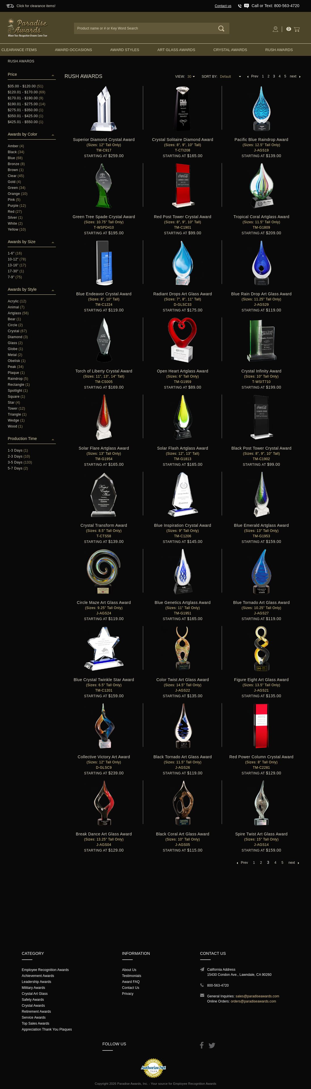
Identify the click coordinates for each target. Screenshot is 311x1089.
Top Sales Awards (35, 1023)
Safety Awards (33, 1000)
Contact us (223, 6)
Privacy (128, 994)
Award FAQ (131, 982)
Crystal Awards (230, 50)
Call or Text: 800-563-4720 (275, 5)
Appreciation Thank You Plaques (47, 1029)
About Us (129, 970)
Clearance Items (19, 50)
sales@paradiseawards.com (257, 996)
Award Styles (124, 50)
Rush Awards (279, 50)
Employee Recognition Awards (45, 970)
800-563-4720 (218, 985)
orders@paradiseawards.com (253, 1001)
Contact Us (130, 988)
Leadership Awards (36, 982)
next (295, 76)
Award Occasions (73, 50)
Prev (252, 76)
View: (180, 77)
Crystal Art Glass (35, 994)
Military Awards (33, 988)
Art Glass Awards (176, 50)
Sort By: (209, 77)
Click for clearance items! (36, 6)
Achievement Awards (38, 976)
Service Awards (34, 1018)
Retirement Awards (36, 1012)
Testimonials (131, 976)
